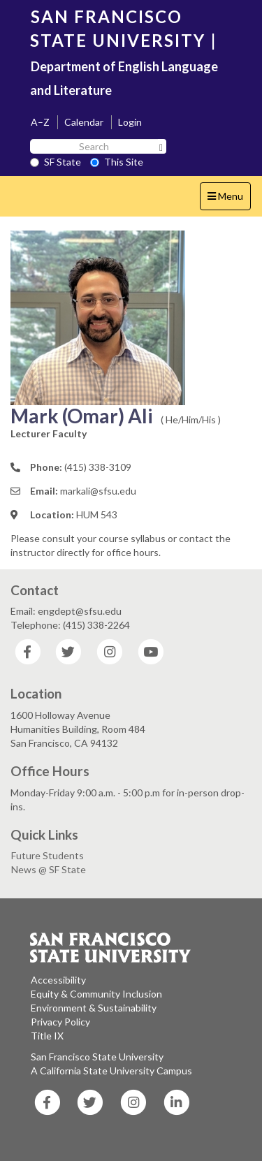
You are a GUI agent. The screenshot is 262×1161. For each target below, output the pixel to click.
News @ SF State (48, 869)
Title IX (47, 1036)
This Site (116, 162)
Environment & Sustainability (94, 1008)
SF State (55, 162)
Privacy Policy (60, 1022)
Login (130, 122)
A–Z (40, 122)
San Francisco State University (97, 1057)
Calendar (83, 122)
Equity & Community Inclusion (96, 994)
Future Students (47, 855)
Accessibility (58, 980)
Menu (229, 199)
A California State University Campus (111, 1070)
